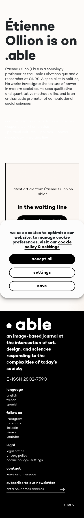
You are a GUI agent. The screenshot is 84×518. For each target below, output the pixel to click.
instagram (14, 419)
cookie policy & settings (48, 244)
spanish (12, 404)
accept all (42, 259)
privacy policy (16, 455)
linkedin (12, 428)
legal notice (15, 451)
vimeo (11, 432)
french (11, 400)
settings (42, 272)
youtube (12, 437)
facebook (13, 423)
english (11, 395)
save (42, 286)
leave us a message (21, 474)
